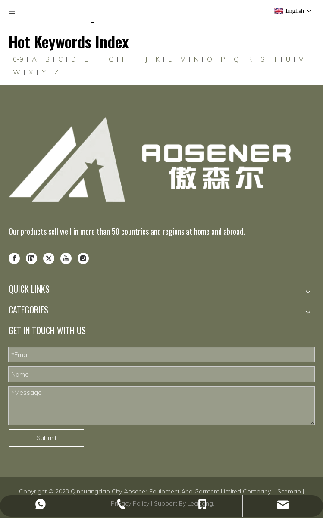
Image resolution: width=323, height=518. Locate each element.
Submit (46, 438)
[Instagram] (83, 257)
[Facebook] (14, 257)
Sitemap (289, 491)
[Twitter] (48, 257)
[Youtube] (66, 257)
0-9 (18, 59)
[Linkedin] (31, 257)
